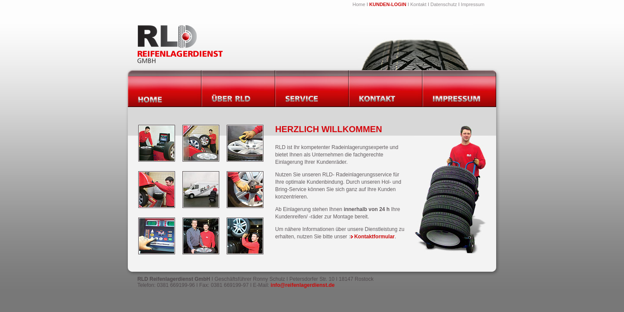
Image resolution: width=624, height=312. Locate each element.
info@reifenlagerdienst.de (303, 285)
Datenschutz (443, 4)
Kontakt (418, 4)
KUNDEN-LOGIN (387, 4)
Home (359, 4)
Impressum (472, 4)
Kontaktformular (371, 237)
